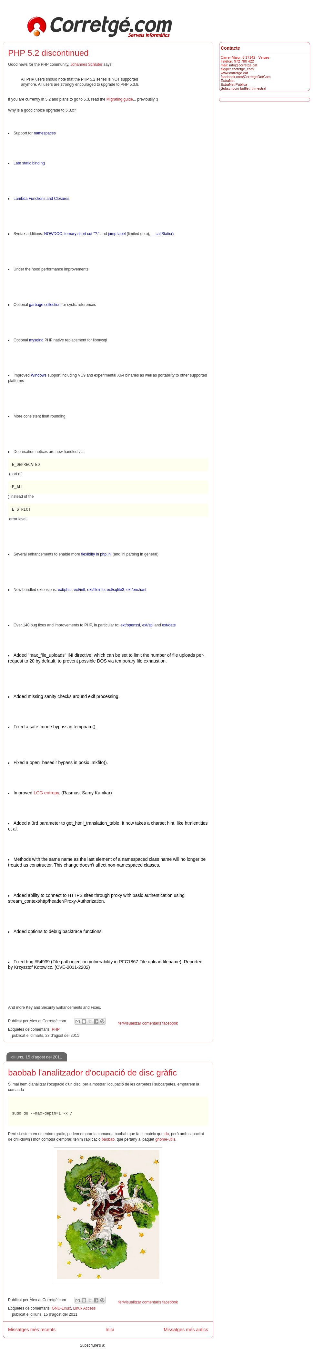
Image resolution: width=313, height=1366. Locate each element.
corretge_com (243, 69)
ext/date (169, 625)
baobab (108, 1139)
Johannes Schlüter (86, 64)
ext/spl (148, 625)
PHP (56, 1029)
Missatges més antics (186, 1329)
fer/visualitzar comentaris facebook (148, 1023)
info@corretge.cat (243, 65)
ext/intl (79, 589)
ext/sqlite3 (115, 589)
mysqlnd (36, 340)
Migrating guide (119, 99)
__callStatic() (162, 233)
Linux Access (84, 1308)
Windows (38, 375)
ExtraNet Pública (234, 84)
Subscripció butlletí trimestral (243, 88)
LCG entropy (46, 792)
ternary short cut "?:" (81, 233)
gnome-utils (165, 1139)
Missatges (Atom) (121, 1345)
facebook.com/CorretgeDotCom (246, 77)
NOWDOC (53, 233)
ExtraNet (228, 81)
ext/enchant (136, 589)
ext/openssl (130, 625)
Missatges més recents (32, 1329)
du (167, 1134)
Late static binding (29, 163)
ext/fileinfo (96, 589)
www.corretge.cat (234, 73)
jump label (117, 233)
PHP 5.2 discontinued (48, 53)
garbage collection (44, 304)
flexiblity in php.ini (96, 554)
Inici (110, 1329)
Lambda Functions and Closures (41, 198)
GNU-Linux (61, 1308)
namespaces (45, 133)
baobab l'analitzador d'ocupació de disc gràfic (92, 1072)
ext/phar (65, 589)
